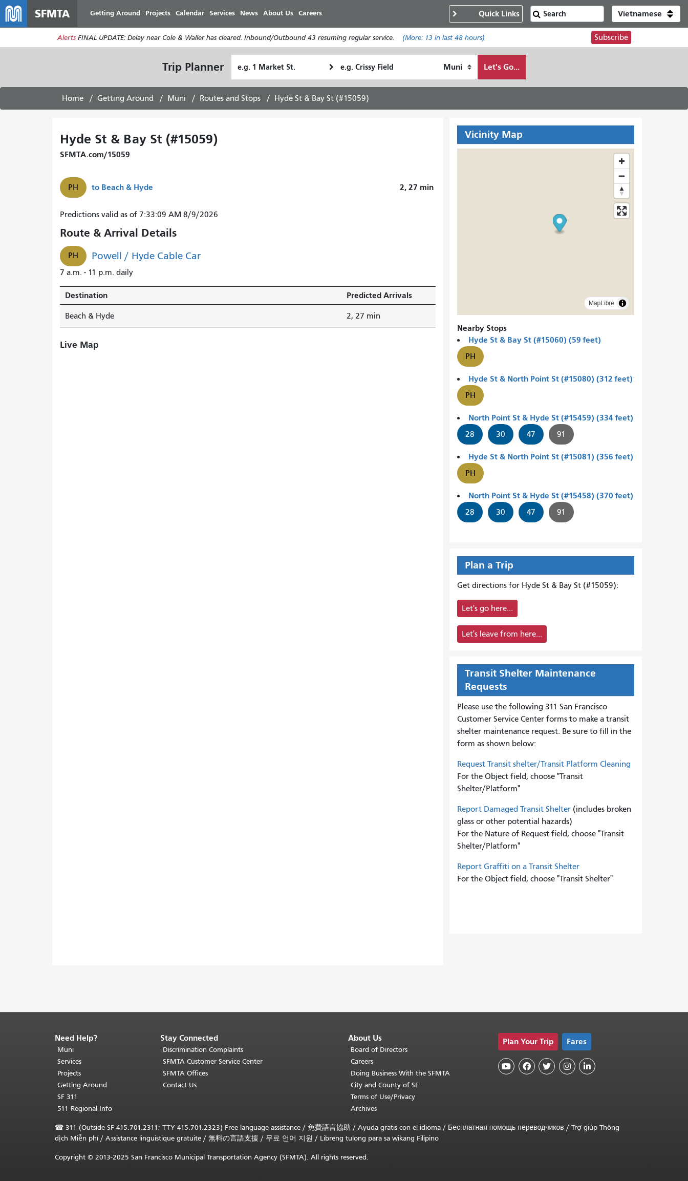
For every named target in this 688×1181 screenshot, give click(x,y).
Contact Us (180, 1085)
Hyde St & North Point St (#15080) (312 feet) (550, 380)
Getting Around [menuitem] (119, 14)
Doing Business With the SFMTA (400, 1073)
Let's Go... (502, 68)
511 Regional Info (84, 1108)
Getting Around (125, 99)
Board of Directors (379, 1049)
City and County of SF (385, 1085)
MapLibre (601, 304)
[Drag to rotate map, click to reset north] (621, 192)
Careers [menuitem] (314, 14)
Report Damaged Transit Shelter (514, 810)
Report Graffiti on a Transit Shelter (518, 868)
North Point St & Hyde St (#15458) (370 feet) (550, 497)
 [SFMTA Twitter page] (547, 1066)
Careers (362, 1061)
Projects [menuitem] (162, 14)
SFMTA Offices (185, 1073)
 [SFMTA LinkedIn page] (587, 1066)
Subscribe (611, 39)
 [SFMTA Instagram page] (567, 1066)
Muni (176, 99)
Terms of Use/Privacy (383, 1096)
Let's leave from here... (502, 635)
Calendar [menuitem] (194, 14)
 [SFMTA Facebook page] (527, 1066)
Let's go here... (487, 610)
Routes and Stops (230, 99)
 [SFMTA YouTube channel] (506, 1066)
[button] (646, 14)
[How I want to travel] (457, 68)
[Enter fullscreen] (621, 212)
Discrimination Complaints (203, 1049)
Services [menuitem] (226, 14)
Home (72, 99)
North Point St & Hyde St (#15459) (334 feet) (550, 419)
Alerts (66, 39)
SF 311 (67, 1096)
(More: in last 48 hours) (443, 39)
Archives (364, 1108)
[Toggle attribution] (622, 305)
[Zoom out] (621, 177)
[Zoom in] (621, 162)
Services (69, 1061)
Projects (69, 1073)
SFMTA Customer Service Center (213, 1061)
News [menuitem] (253, 14)
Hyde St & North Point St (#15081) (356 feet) (550, 458)
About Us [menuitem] (282, 14)
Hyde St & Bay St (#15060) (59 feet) (534, 341)
